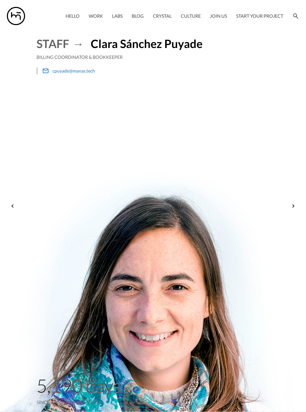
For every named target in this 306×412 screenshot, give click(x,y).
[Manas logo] (16, 16)
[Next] (293, 207)
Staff (53, 44)
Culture (191, 16)
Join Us (218, 16)
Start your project (259, 16)
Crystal (162, 16)
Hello (73, 16)
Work (96, 16)
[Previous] (12, 207)
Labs (117, 16)
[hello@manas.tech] (122, 70)
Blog (138, 16)
